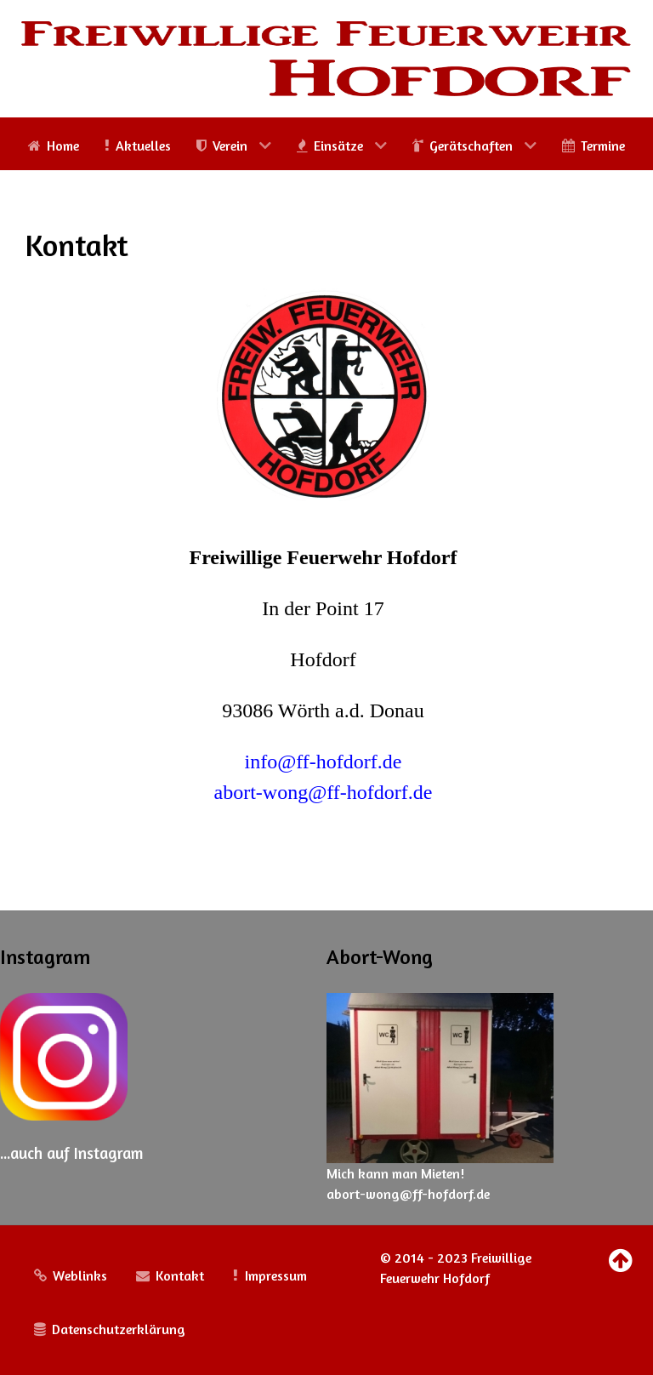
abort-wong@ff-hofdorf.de (323, 792)
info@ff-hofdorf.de (323, 761)
